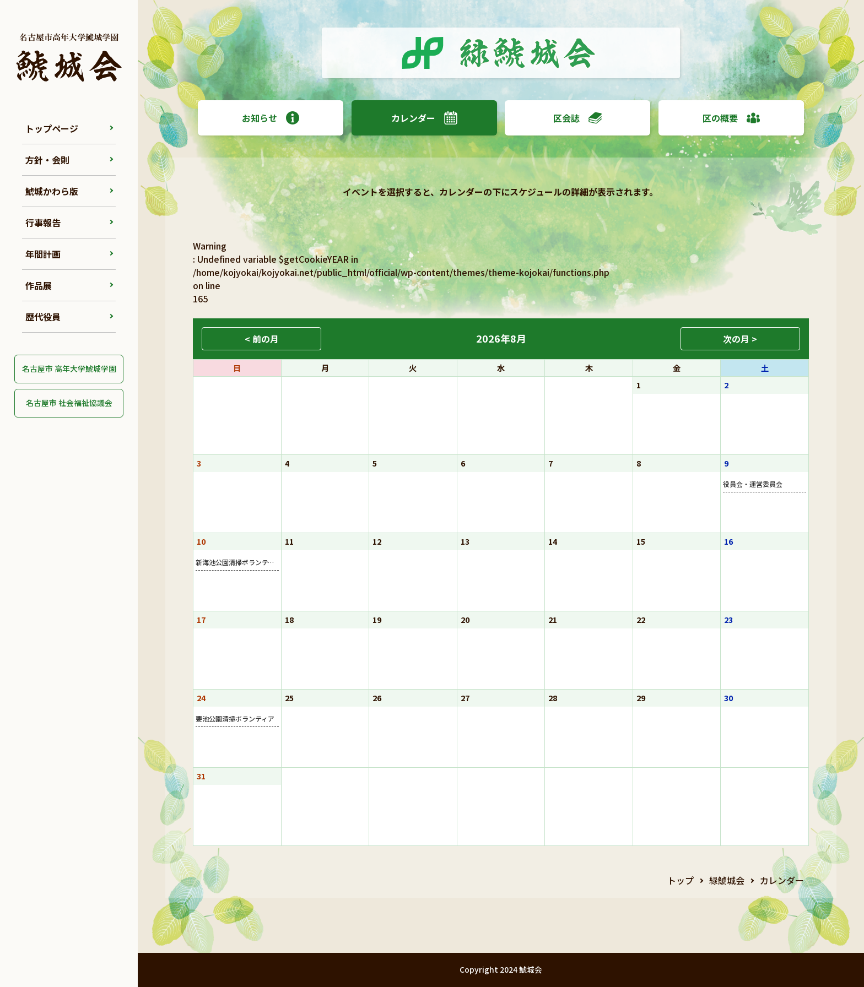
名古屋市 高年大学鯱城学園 (69, 368)
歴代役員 (43, 316)
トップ (680, 880)
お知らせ (270, 117)
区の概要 (731, 117)
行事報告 (43, 222)
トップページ (51, 128)
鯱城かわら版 (51, 191)
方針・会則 (47, 159)
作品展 (38, 285)
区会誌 (577, 117)
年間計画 (43, 254)
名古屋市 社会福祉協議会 (69, 402)
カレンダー (424, 117)
